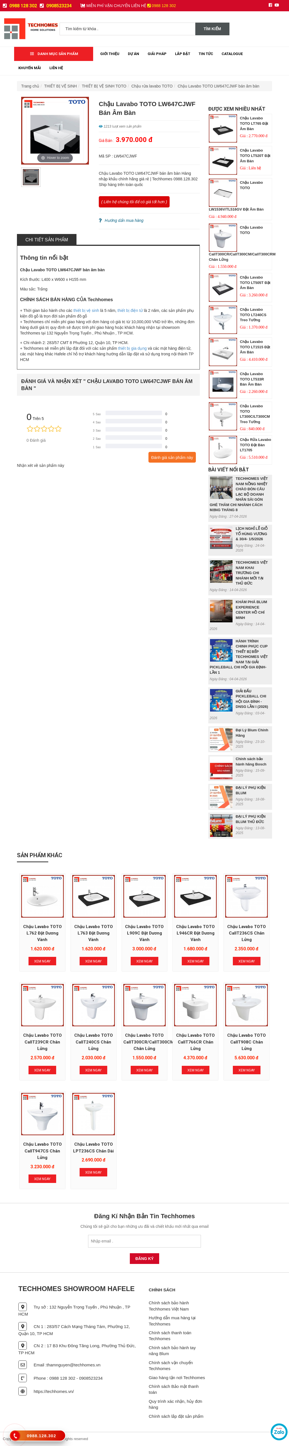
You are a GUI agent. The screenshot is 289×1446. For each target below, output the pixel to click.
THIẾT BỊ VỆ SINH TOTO (104, 86)
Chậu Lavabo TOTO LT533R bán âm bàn (252, 379)
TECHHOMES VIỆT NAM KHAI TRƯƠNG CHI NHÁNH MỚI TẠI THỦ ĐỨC (252, 572)
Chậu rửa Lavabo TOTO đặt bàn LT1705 (255, 444)
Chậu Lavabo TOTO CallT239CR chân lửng (42, 1042)
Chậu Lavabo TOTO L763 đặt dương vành (93, 933)
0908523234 (56, 5)
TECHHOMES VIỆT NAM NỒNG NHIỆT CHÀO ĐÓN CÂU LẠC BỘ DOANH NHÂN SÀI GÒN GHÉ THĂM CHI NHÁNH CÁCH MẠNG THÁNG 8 (239, 494)
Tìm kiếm (212, 29)
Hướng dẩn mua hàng (121, 220)
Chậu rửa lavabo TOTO (151, 86)
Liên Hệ (56, 68)
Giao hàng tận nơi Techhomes (177, 1377)
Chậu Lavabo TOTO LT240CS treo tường (253, 314)
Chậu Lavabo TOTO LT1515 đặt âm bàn (255, 347)
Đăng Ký (144, 1258)
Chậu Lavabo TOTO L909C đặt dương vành (144, 933)
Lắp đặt (182, 54)
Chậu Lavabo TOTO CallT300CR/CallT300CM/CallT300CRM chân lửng (163, 1042)
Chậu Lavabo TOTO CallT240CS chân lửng (93, 1042)
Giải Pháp (157, 54)
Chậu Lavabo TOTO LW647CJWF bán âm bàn (218, 86)
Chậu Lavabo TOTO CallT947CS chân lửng (42, 1151)
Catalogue (232, 54)
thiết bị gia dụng (132, 348)
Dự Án (133, 54)
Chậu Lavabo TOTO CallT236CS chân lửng (246, 933)
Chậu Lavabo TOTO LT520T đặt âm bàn (255, 155)
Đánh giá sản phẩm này (172, 457)
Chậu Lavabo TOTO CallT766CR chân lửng (195, 1042)
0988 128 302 (20, 5)
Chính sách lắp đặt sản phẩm (176, 1416)
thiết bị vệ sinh (86, 310)
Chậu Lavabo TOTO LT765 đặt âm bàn (254, 123)
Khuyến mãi (29, 68)
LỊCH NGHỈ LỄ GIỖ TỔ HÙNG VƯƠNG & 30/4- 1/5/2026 (252, 533)
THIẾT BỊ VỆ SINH (60, 86)
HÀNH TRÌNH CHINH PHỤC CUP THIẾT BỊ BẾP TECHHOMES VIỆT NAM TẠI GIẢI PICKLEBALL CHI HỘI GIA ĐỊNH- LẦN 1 (239, 657)
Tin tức (206, 54)
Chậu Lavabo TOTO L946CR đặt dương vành (195, 933)
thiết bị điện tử (130, 310)
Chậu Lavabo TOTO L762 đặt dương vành (42, 933)
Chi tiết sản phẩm (46, 239)
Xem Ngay (42, 961)
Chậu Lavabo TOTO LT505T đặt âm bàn (255, 282)
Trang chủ (30, 86)
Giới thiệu (109, 54)
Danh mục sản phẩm (54, 54)
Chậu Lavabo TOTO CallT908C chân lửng (246, 1042)
